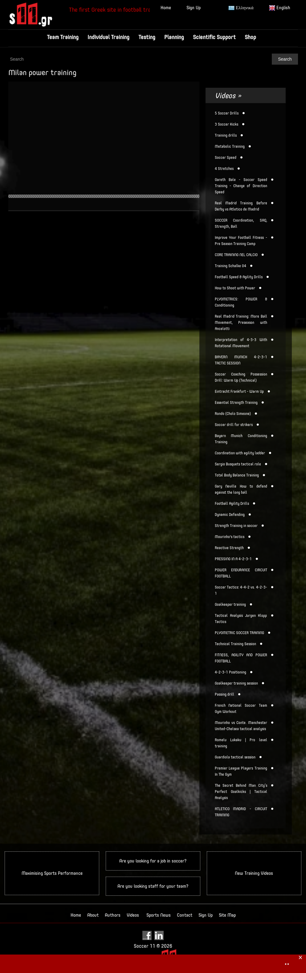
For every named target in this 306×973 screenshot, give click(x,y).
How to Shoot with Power (235, 288)
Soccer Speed (225, 157)
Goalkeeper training (230, 604)
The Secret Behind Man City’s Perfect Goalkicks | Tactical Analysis (241, 791)
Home (166, 7)
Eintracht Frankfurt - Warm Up (239, 391)
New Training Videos (254, 873)
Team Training (63, 37)
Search (285, 59)
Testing (146, 37)
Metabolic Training (230, 146)
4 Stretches (224, 169)
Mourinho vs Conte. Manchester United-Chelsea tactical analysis (241, 726)
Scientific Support (214, 37)
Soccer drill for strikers (234, 425)
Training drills (226, 135)
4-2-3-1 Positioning (230, 672)
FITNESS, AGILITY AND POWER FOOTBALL (241, 658)
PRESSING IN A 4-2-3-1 (233, 559)
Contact (184, 915)
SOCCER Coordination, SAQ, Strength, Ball (241, 223)
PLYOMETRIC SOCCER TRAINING (239, 633)
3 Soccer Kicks (226, 124)
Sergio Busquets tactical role (238, 464)
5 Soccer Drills (227, 113)
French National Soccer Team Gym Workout (241, 708)
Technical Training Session (235, 644)
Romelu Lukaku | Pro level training (241, 743)
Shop (250, 37)
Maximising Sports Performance (52, 873)
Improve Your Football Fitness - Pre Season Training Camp (241, 240)
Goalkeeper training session (236, 683)
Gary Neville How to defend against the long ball (241, 489)
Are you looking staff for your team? (152, 886)
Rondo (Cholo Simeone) (233, 414)
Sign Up (193, 7)
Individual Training (108, 37)
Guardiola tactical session (235, 757)
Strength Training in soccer (236, 526)
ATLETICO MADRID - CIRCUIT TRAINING (241, 812)
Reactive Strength (229, 548)
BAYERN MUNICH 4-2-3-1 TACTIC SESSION (241, 360)
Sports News (158, 915)
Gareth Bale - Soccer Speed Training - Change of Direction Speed (241, 186)
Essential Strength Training (236, 402)
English (279, 8)
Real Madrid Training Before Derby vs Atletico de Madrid (241, 206)
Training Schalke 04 (230, 266)
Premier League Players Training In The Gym (241, 771)
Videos (133, 915)
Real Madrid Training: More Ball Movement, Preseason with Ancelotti (241, 322)
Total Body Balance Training (237, 475)
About (93, 915)
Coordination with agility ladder (240, 453)
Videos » (228, 95)
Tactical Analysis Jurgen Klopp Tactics (241, 618)
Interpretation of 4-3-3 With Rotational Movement (241, 343)
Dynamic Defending (230, 515)
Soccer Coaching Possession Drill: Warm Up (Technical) (241, 377)
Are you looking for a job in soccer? (152, 860)
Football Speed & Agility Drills (239, 277)
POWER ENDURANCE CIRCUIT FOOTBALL (241, 573)
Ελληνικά (241, 8)
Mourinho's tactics (229, 537)
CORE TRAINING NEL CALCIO (236, 255)
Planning (174, 37)
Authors (112, 915)
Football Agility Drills (232, 503)
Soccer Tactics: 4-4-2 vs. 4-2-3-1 (241, 590)
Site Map (227, 915)
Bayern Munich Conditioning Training (241, 439)
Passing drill (224, 694)
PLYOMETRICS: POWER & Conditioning (241, 302)
